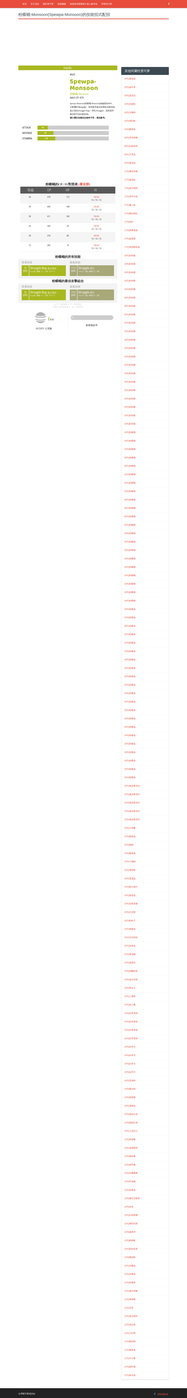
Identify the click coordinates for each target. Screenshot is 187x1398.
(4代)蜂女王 (130, 988)
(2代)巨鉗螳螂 (131, 1215)
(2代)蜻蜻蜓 (130, 1240)
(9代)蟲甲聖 (130, 87)
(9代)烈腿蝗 (130, 104)
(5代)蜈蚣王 (130, 920)
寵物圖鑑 (62, 4)
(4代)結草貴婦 (131, 1013)
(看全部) (84, 184)
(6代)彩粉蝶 (130, 255)
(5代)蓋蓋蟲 (130, 895)
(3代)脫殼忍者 (131, 1114)
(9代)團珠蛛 (130, 129)
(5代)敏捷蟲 (130, 853)
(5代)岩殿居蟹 (131, 904)
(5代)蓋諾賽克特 (132, 786)
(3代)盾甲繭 (130, 1165)
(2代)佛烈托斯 (131, 1223)
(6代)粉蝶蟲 (130, 609)
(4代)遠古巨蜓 (131, 979)
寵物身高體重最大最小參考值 (83, 4)
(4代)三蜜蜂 (130, 996)
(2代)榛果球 (130, 1232)
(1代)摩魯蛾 (130, 1299)
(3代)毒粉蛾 (130, 1156)
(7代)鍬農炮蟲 (131, 230)
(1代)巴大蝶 (130, 1358)
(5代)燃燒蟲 (130, 836)
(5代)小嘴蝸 (130, 861)
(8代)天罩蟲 (130, 154)
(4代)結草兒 (130, 1047)
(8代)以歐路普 (131, 146)
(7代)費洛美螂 (131, 171)
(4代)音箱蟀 (130, 1080)
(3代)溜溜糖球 (131, 1148)
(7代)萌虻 (129, 222)
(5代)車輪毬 (130, 929)
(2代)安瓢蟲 (130, 1266)
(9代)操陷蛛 (130, 121)
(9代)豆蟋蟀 (130, 112)
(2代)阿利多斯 (131, 1249)
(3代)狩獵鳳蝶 (131, 1173)
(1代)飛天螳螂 (131, 1291)
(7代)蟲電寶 (130, 238)
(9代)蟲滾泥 (130, 95)
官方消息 (35, 4)
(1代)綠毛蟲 (130, 1375)
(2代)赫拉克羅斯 (132, 1198)
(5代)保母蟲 (130, 946)
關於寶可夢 (48, 4)
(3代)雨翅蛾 (130, 1139)
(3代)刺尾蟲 (130, 1190)
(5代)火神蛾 (130, 828)
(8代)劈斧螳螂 (131, 137)
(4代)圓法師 (130, 1089)
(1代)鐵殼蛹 (130, 1341)
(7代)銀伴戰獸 (131, 188)
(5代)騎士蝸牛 (131, 887)
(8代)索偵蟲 (130, 163)
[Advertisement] (67, 45)
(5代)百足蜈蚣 (131, 937)
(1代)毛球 (129, 1308)
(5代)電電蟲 (130, 878)
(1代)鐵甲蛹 (130, 1367)
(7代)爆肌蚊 (130, 180)
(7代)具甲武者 (131, 196)
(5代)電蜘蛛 (130, 870)
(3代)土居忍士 (131, 1131)
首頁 (24, 4)
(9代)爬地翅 (130, 79)
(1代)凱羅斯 (130, 1282)
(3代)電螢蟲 (130, 1106)
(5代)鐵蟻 (129, 845)
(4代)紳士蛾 (130, 1005)
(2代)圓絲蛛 (130, 1257)
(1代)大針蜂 (130, 1333)
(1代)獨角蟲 (130, 1350)
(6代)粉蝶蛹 (130, 432)
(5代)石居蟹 (130, 912)
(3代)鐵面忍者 (131, 1122)
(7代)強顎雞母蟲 (132, 247)
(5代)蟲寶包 (130, 962)
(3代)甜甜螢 (130, 1097)
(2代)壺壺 (129, 1207)
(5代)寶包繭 (130, 954)
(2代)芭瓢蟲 (130, 1274)
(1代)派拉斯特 (131, 1316)
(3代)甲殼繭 (130, 1181)
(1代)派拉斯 (130, 1324)
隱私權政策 (163, 1394)
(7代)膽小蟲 (130, 205)
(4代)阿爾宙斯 (131, 971)
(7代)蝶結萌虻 (131, 213)
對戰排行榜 (106, 4)
